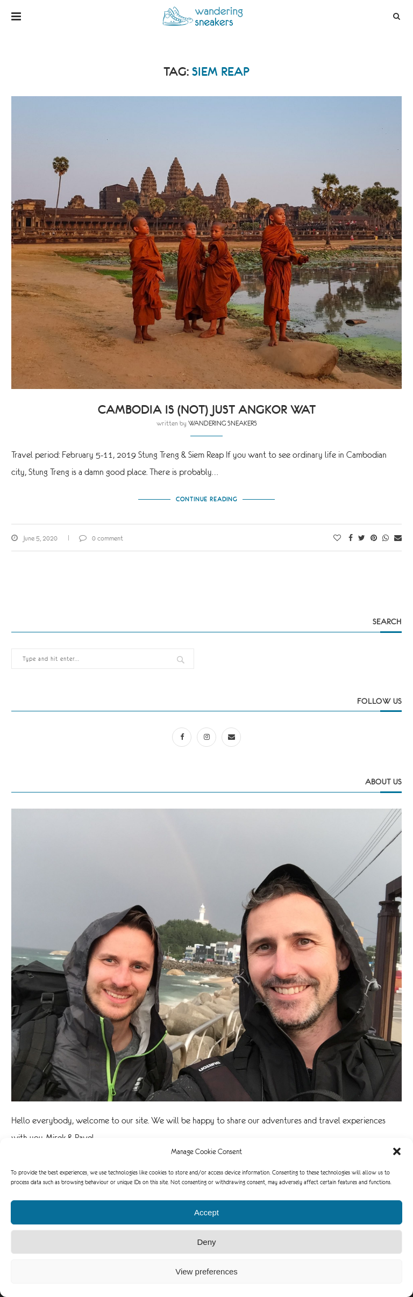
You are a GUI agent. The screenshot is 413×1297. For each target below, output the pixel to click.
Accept (206, 1212)
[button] (396, 1151)
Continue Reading (206, 499)
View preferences (206, 1271)
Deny (206, 1241)
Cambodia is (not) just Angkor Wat (207, 409)
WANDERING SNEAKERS (222, 423)
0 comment (101, 538)
